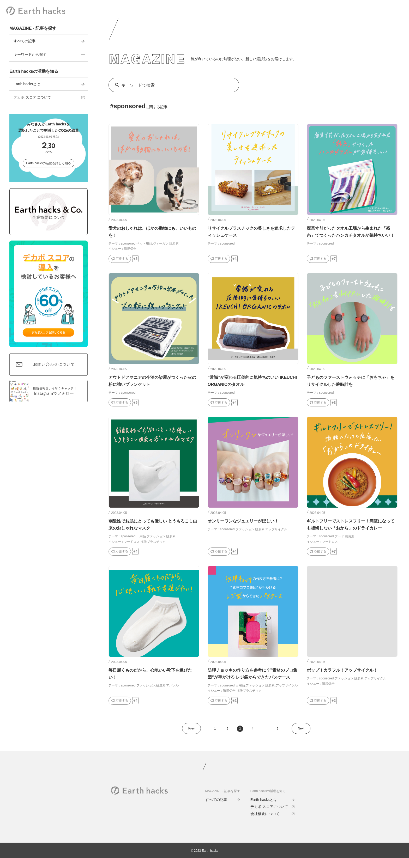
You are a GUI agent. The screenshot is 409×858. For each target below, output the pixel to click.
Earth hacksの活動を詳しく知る (48, 163)
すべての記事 (49, 41)
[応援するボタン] (120, 259)
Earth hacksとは (49, 84)
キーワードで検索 (138, 85)
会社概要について (272, 814)
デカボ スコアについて (49, 97)
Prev (191, 728)
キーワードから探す (49, 54)
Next (301, 728)
